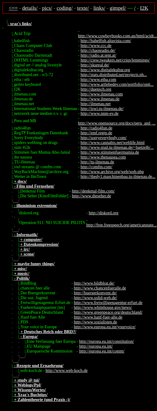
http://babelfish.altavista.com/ (105, 40)
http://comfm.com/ (96, 167)
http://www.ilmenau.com (101, 94)
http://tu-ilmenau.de (97, 162)
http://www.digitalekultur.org (105, 70)
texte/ (83, 8)
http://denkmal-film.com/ (93, 191)
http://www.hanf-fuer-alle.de (98, 317)
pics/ (47, 8)
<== (13, 8)
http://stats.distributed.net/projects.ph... (113, 74)
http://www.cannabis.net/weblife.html (112, 142)
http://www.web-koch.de (66, 370)
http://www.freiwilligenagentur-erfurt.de (108, 302)
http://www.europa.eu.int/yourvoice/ (104, 327)
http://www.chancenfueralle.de (100, 288)
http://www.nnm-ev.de (99, 113)
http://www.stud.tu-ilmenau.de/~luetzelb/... (117, 147)
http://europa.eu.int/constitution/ (106, 341)
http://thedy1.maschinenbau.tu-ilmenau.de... (117, 176)
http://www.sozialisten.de (95, 322)
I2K (144, 8)
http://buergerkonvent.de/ (95, 293)
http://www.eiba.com (98, 79)
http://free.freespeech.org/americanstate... (121, 225)
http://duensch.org (95, 89)
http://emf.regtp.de (96, 133)
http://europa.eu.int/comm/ (102, 351)
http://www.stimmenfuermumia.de (109, 152)
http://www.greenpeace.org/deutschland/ (108, 312)
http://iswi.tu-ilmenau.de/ (102, 108)
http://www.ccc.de (95, 45)
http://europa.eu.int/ (96, 346)
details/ (30, 8)
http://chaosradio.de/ (97, 50)
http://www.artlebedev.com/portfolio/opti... (116, 84)
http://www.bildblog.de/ (94, 283)
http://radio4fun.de (96, 128)
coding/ (64, 8)
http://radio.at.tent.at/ (98, 55)
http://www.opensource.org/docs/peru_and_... (116, 123)
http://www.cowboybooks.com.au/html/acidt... (117, 36)
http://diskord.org (103, 213)
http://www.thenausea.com (103, 157)
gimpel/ (118, 8)
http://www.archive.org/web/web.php (112, 171)
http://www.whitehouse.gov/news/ (103, 307)
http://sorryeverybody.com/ (103, 137)
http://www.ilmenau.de (99, 99)
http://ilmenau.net (95, 104)
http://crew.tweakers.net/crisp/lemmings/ (115, 60)
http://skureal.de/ (94, 65)
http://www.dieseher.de (91, 196)
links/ (99, 8)
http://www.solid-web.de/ (95, 298)
